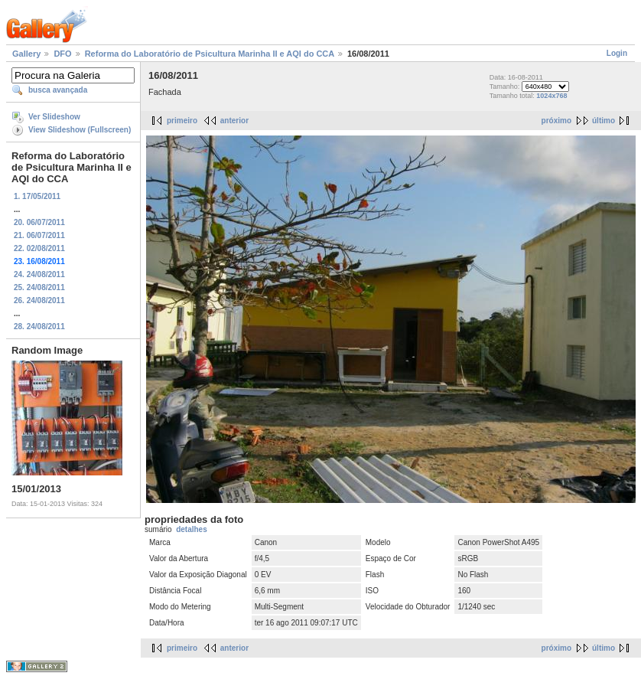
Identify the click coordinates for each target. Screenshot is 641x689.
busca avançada (57, 90)
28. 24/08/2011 (39, 326)
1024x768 (551, 96)
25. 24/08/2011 (39, 287)
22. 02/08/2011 (39, 248)
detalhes (191, 529)
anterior (234, 120)
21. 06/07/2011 (39, 235)
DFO (62, 53)
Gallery (26, 53)
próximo (556, 120)
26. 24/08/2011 (39, 300)
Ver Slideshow (54, 117)
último (603, 120)
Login (617, 53)
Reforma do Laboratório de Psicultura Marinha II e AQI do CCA (209, 53)
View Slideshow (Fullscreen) (79, 130)
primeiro (182, 120)
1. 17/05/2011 (37, 196)
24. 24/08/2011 (39, 274)
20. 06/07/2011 (39, 222)
